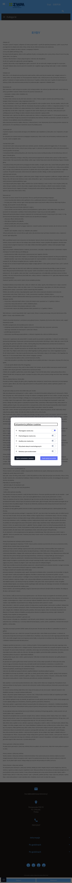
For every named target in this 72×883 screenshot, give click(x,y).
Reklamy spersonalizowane (27, 451)
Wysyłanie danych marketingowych (30, 446)
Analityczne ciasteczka (26, 441)
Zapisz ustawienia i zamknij (24, 458)
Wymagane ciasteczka (26, 430)
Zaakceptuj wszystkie (49, 458)
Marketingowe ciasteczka (27, 436)
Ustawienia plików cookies (27, 424)
